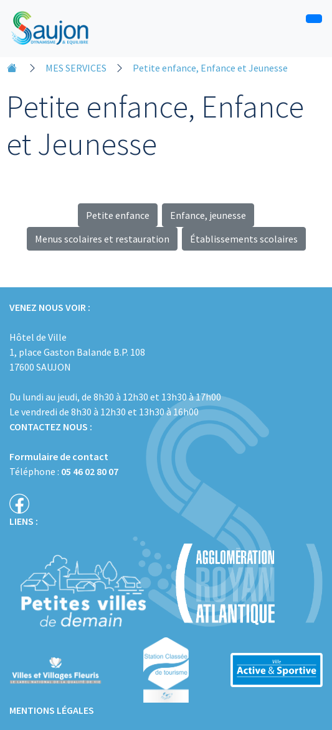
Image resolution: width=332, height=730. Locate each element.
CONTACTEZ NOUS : (50, 426)
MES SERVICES (76, 68)
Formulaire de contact (58, 456)
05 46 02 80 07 (89, 471)
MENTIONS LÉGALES (51, 710)
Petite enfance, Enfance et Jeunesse (210, 68)
